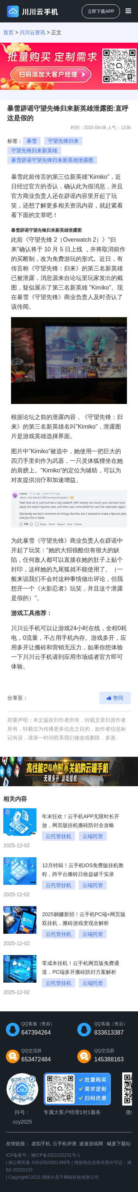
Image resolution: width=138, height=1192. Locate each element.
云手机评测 (65, 1143)
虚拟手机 (40, 1143)
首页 (8, 32)
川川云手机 (25, 628)
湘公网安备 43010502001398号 (39, 1162)
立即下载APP (101, 11)
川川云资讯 (32, 32)
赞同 (115, 698)
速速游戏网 (91, 1143)
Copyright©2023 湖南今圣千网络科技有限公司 (53, 1177)
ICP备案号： (43, 1155)
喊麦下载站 (119, 1143)
